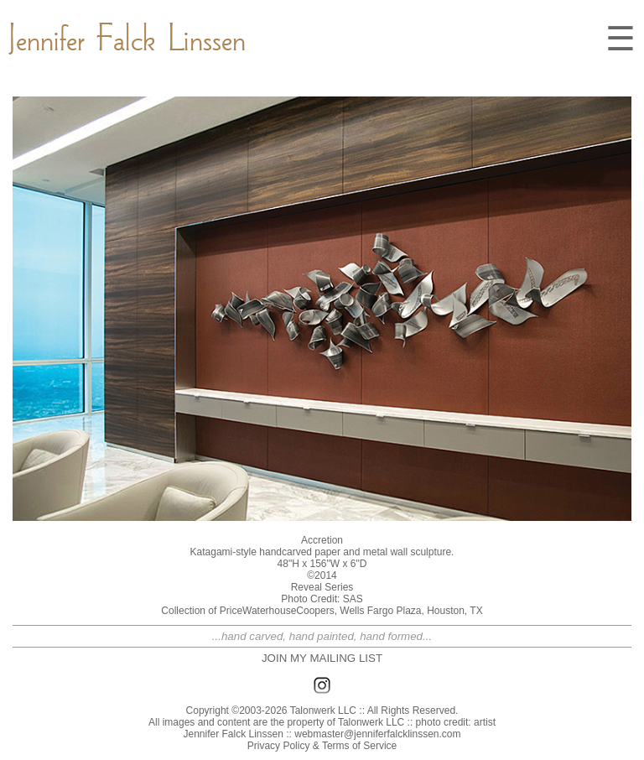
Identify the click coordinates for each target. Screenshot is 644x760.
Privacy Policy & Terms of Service (322, 746)
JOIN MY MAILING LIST (322, 658)
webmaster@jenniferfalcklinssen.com (377, 734)
